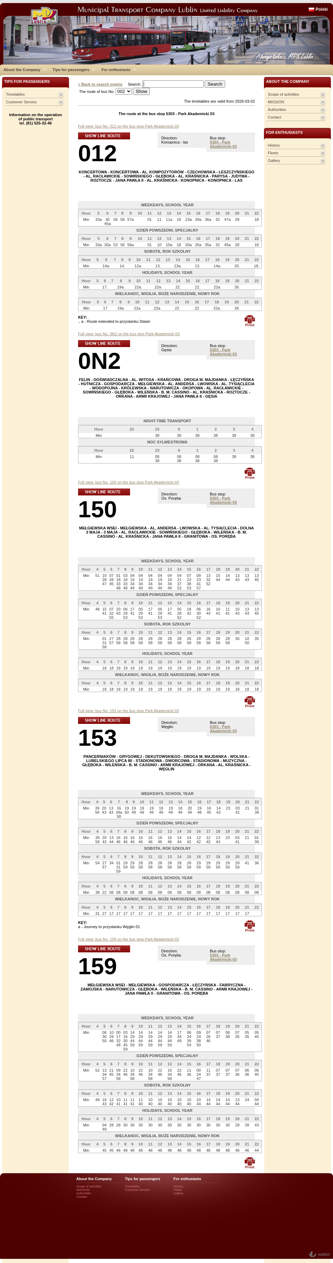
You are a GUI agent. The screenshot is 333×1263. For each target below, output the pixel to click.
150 (97, 509)
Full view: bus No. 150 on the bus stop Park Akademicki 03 (128, 482)
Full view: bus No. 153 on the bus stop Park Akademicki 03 (128, 711)
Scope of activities (283, 94)
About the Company (23, 70)
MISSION (276, 102)
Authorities (277, 109)
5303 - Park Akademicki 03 (223, 144)
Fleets (273, 153)
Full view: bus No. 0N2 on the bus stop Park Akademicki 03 (129, 334)
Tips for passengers (72, 70)
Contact (274, 117)
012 (97, 153)
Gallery (274, 160)
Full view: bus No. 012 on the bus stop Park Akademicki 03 (128, 126)
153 (97, 738)
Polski (322, 9)
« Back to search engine (100, 84)
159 (97, 966)
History (274, 145)
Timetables (15, 94)
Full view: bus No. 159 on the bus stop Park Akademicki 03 (128, 939)
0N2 (99, 361)
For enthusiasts (117, 70)
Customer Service (21, 102)
